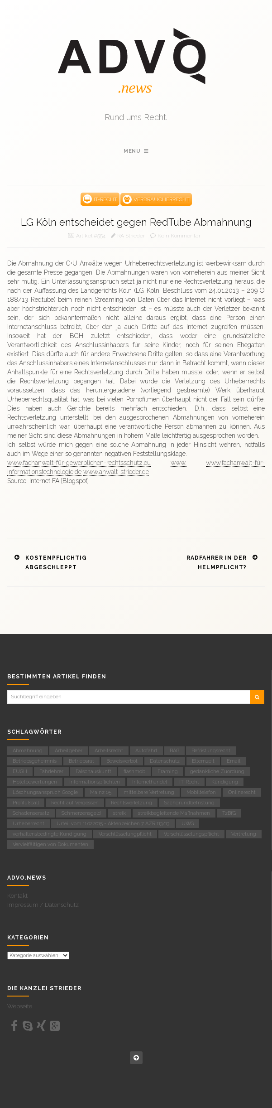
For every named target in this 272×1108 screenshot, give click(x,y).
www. (178, 462)
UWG (187, 824)
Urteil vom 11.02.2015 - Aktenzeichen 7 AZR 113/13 (113, 824)
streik (119, 813)
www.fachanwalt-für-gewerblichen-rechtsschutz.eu (79, 462)
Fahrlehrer (51, 771)
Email (233, 761)
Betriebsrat (81, 761)
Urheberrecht (28, 824)
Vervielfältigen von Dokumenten (50, 844)
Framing (167, 771)
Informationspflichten (94, 782)
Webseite (19, 1006)
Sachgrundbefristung (189, 803)
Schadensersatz (31, 813)
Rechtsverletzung (131, 803)
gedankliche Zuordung (217, 771)
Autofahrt (146, 751)
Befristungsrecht (210, 751)
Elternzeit (203, 761)
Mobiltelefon (201, 792)
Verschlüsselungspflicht (191, 834)
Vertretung (243, 834)
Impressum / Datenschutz (43, 904)
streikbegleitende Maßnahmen (174, 813)
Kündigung (224, 782)
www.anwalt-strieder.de (116, 471)
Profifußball (26, 803)
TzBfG (229, 813)
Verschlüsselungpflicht (125, 834)
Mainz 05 (100, 792)
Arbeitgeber (68, 751)
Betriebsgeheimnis (35, 761)
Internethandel (149, 782)
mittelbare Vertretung (149, 792)
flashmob (134, 771)
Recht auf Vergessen (75, 803)
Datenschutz (165, 761)
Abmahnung (28, 751)
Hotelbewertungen (35, 782)
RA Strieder (131, 235)
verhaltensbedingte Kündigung (49, 834)
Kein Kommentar (178, 235)
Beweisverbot (122, 761)
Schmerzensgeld (81, 813)
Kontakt (17, 895)
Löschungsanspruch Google (45, 792)
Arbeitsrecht (109, 751)
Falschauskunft (93, 771)
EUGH (20, 771)
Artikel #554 (90, 235)
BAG (174, 751)
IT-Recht (189, 782)
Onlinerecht (242, 792)
